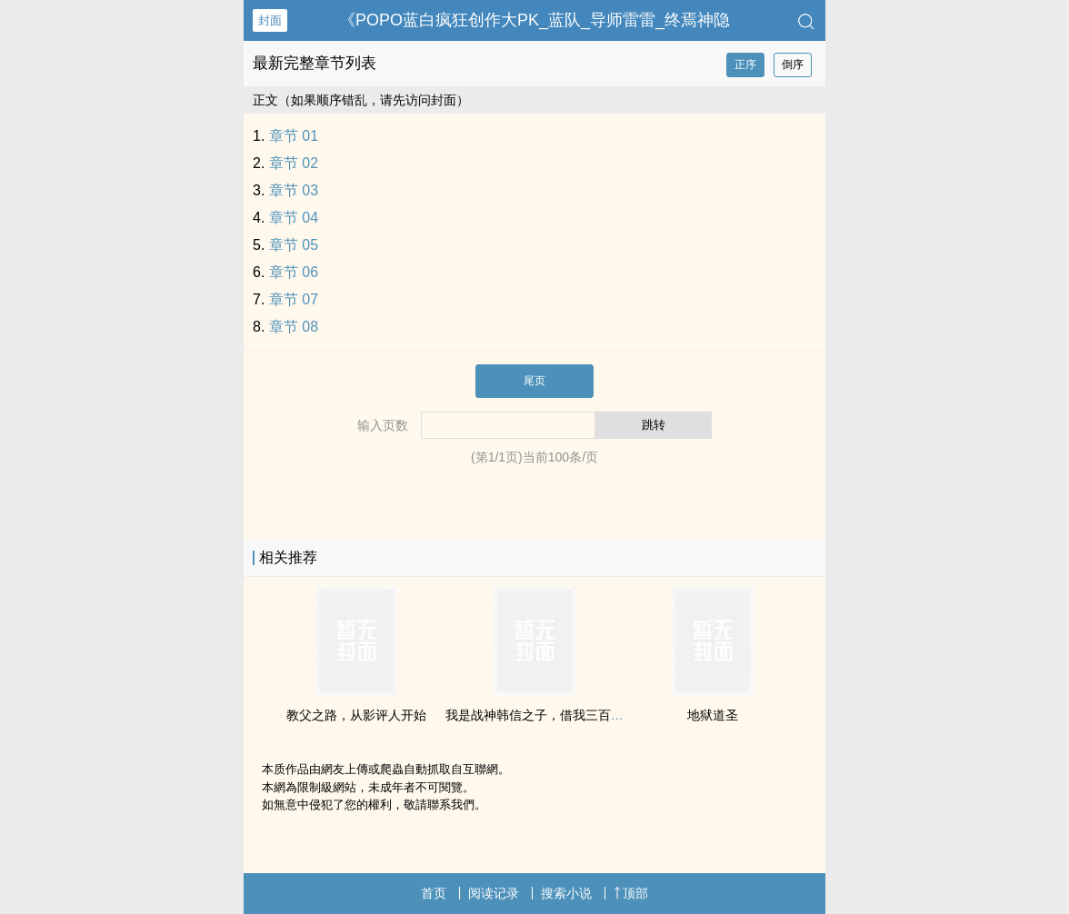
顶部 (631, 893)
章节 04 (293, 217)
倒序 (793, 64)
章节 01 (293, 136)
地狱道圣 (712, 715)
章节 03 (293, 190)
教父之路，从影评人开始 (356, 715)
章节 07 (293, 299)
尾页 (534, 380)
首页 (433, 893)
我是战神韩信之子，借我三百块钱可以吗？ (566, 715)
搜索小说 (566, 893)
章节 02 (293, 163)
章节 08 (293, 326)
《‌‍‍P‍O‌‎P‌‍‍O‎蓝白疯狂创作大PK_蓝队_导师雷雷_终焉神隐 (534, 20)
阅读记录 (493, 893)
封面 (270, 20)
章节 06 (293, 272)
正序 (745, 64)
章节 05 (293, 245)
